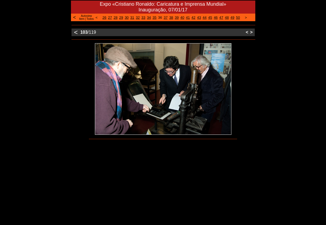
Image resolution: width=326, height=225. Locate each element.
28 (115, 17)
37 (165, 17)
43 (199, 17)
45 (210, 17)
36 (160, 17)
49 (232, 17)
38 (171, 17)
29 (121, 17)
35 (154, 17)
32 (138, 17)
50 (238, 17)
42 (193, 17)
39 (177, 17)
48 (227, 17)
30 (127, 17)
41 (188, 17)
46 (216, 17)
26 (104, 17)
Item (81, 18)
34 (149, 17)
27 (110, 17)
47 (221, 17)
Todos (90, 18)
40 (182, 17)
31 (132, 17)
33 (143, 17)
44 (204, 17)
